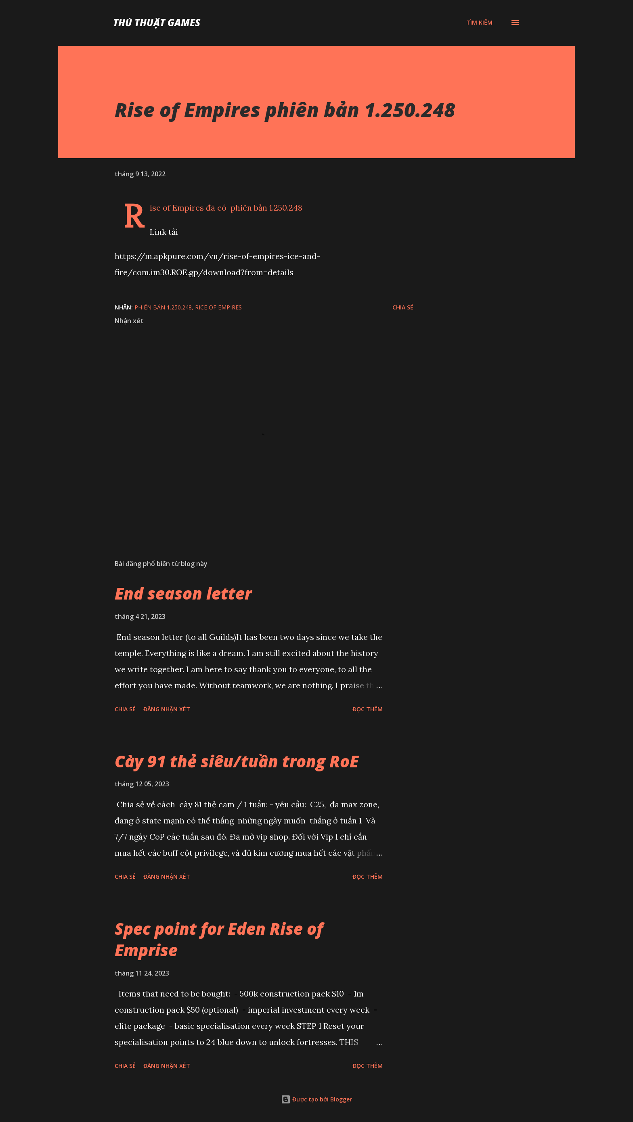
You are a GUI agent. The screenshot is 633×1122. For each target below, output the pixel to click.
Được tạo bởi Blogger (316, 1099)
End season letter (183, 593)
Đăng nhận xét (166, 709)
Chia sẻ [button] (402, 307)
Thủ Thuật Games (156, 22)
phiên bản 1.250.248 (163, 307)
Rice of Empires (218, 307)
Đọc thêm (367, 709)
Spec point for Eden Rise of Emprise (219, 939)
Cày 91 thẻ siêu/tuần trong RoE (236, 761)
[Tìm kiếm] (479, 22)
